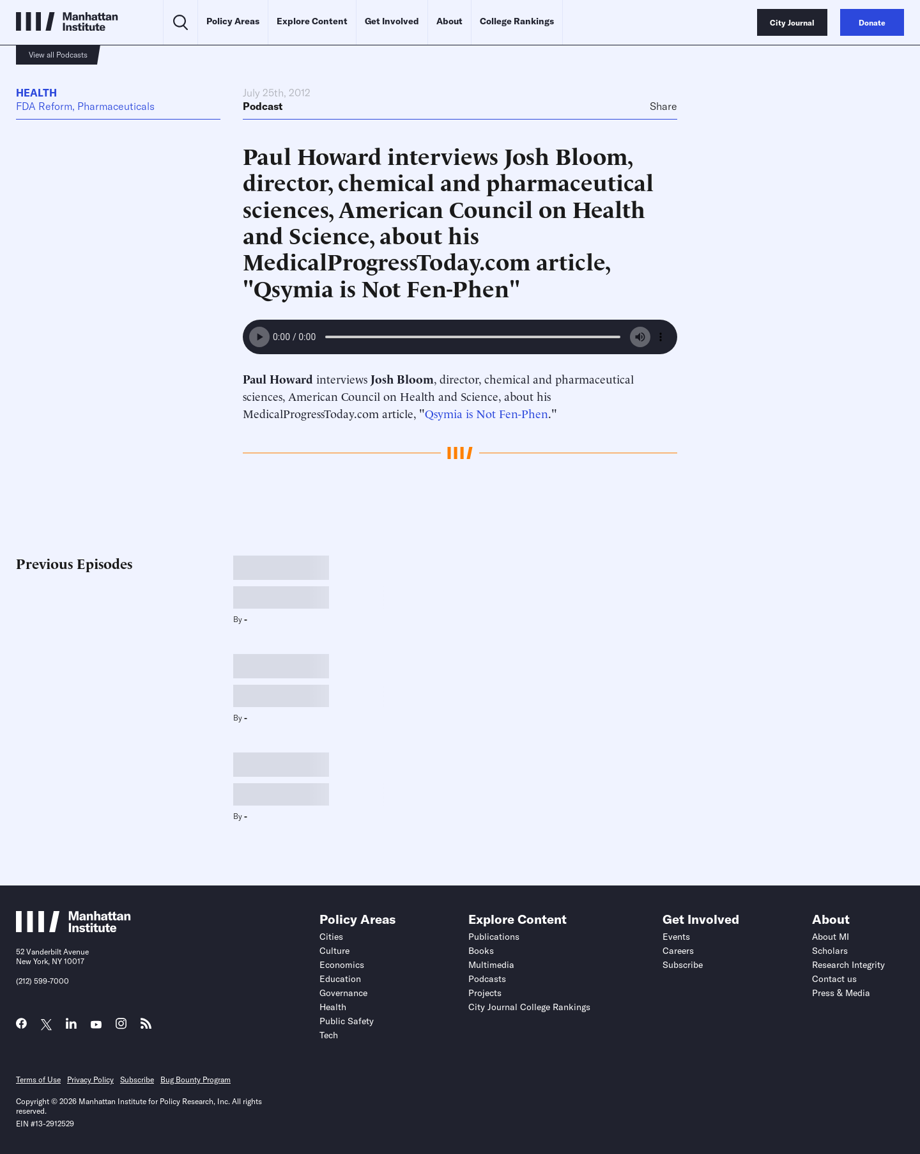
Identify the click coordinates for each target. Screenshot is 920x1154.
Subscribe (683, 965)
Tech (328, 1035)
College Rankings (517, 21)
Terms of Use (38, 1079)
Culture (334, 950)
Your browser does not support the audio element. (460, 337)
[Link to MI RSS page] (146, 1026)
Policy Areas (232, 21)
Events (676, 936)
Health (36, 92)
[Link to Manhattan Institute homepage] (73, 928)
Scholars (830, 950)
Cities (331, 936)
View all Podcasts (58, 54)
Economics (341, 965)
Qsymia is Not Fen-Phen (486, 413)
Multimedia (491, 965)
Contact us (834, 979)
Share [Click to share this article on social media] (663, 106)
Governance (343, 993)
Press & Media (841, 993)
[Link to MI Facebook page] (21, 1026)
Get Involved (392, 21)
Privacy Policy (90, 1079)
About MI (830, 936)
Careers (678, 950)
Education (340, 979)
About (449, 21)
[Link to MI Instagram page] (121, 1027)
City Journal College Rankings (529, 1007)
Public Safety (346, 1021)
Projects (485, 993)
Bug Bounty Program (195, 1079)
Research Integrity (848, 965)
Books (481, 950)
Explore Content (312, 21)
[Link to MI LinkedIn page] (71, 1026)
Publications (493, 936)
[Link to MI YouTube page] (96, 1025)
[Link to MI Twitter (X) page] (46, 1025)
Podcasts (487, 979)
